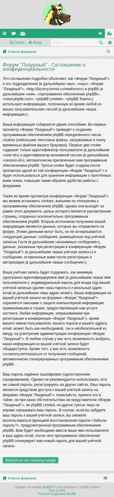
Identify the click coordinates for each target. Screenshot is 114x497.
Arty (63, 490)
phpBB (46, 487)
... (3, 42)
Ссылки (5, 34)
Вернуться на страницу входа (30, 460)
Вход (37, 42)
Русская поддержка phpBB (57, 493)
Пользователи (24, 34)
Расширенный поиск (109, 42)
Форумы (15, 34)
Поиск (19, 42)
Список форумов (22, 51)
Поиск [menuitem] (109, 52)
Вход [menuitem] (101, 34)
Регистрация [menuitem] (110, 34)
